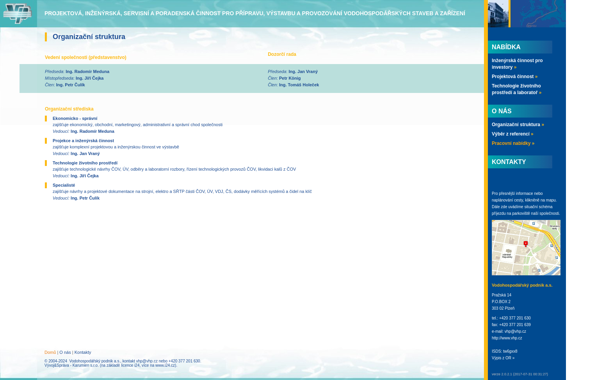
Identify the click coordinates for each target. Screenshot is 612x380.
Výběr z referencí (513, 134)
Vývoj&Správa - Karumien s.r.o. (71, 365)
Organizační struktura (518, 124)
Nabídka (506, 47)
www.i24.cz (165, 365)
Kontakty (83, 352)
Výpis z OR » (503, 358)
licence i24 (130, 365)
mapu (551, 200)
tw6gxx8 (510, 351)
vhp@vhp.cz (147, 361)
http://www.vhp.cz (507, 338)
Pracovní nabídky (513, 143)
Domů (50, 352)
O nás (65, 352)
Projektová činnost (514, 76)
